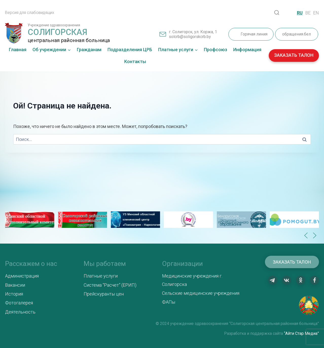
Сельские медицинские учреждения (200, 293)
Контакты (135, 61)
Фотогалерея (19, 302)
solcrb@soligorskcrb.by (190, 36)
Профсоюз (215, 49)
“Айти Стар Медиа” (301, 333)
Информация (247, 49)
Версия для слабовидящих (29, 12)
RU (300, 12)
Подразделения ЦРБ (129, 49)
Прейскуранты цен (104, 294)
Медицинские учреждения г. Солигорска (192, 280)
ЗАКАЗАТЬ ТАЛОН (293, 55)
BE (308, 12)
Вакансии (15, 285)
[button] (306, 235)
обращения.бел (296, 34)
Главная (17, 49)
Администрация (22, 276)
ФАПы (168, 302)
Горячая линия (254, 34)
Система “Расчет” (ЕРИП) (110, 285)
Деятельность (20, 312)
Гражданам (89, 49)
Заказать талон (292, 262)
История (14, 294)
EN (316, 12)
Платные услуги (101, 276)
